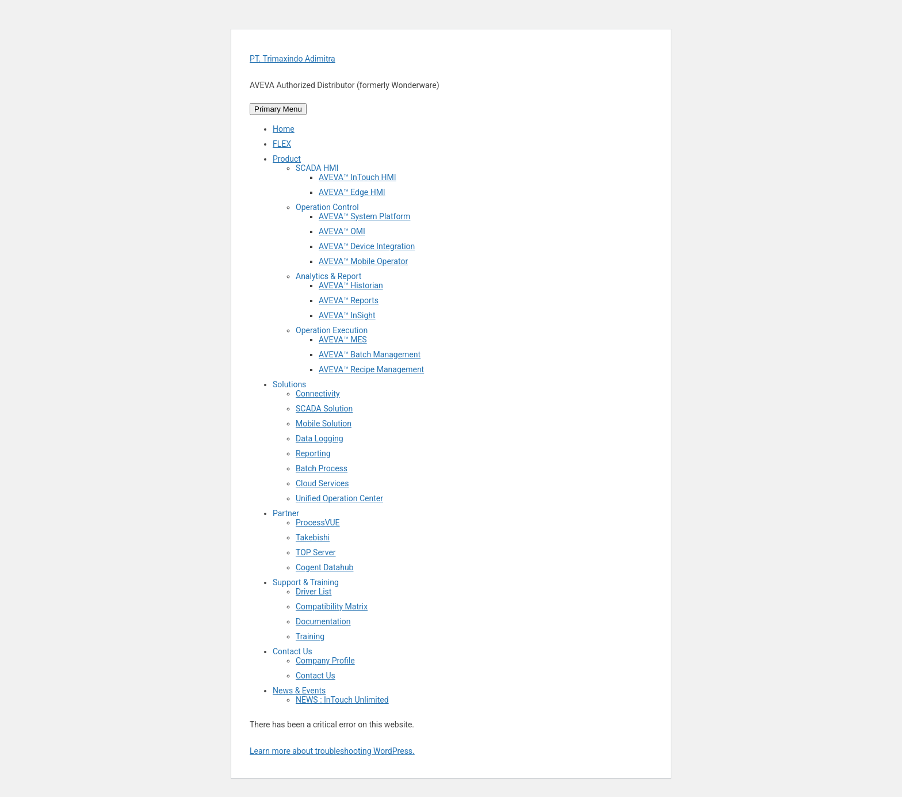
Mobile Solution (323, 423)
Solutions (289, 384)
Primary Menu (278, 109)
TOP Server (316, 552)
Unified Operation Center (339, 498)
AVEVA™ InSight (347, 315)
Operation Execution (332, 330)
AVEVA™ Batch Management (370, 354)
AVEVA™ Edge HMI (352, 192)
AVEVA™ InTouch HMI (357, 177)
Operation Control (327, 207)
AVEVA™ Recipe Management (371, 369)
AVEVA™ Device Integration (367, 246)
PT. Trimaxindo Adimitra (292, 58)
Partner (286, 513)
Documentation (323, 621)
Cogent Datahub (324, 567)
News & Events (299, 690)
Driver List (313, 591)
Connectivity (318, 393)
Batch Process (321, 468)
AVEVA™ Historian (351, 285)
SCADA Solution (324, 408)
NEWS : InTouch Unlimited (342, 699)
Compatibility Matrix (332, 606)
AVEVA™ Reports (349, 300)
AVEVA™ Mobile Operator (363, 261)
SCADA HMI (317, 168)
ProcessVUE (318, 522)
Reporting (313, 453)
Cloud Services (322, 483)
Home (284, 129)
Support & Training (306, 582)
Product (287, 158)
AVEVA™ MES (343, 339)
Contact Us (292, 651)
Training (310, 636)
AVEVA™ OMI (342, 231)
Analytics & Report (328, 276)
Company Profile (325, 660)
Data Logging (319, 438)
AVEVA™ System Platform (364, 216)
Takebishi (313, 537)
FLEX (282, 143)
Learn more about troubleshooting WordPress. (332, 751)
